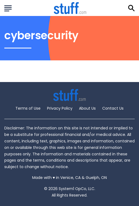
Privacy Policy (59, 108)
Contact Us (113, 108)
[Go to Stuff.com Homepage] (70, 8)
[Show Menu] (8, 7)
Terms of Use (28, 108)
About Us (87, 108)
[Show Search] (131, 8)
